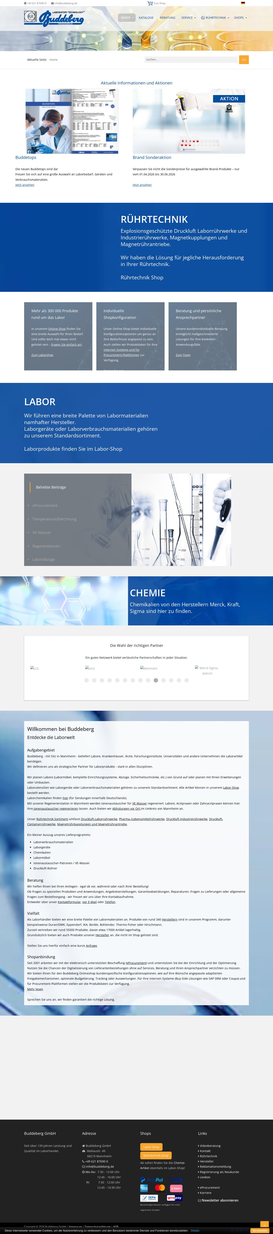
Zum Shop (159, 3)
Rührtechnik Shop (142, 277)
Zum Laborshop (42, 355)
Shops (239, 18)
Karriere (205, 1193)
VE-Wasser (139, 803)
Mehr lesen (35, 989)
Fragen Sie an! (113, 371)
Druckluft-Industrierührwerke (186, 819)
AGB (115, 1218)
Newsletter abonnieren (220, 1200)
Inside (125, 18)
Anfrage (91, 946)
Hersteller (102, 935)
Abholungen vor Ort (126, 809)
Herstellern (169, 919)
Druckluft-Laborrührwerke (99, 819)
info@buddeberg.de (64, 3)
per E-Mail (89, 902)
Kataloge (146, 18)
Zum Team (183, 355)
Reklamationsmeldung (215, 1166)
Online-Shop (57, 329)
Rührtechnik (208, 1156)
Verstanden (259, 1230)
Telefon (110, 902)
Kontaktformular (69, 902)
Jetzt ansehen (24, 185)
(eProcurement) (136, 963)
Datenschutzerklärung (97, 1218)
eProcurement (210, 1187)
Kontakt (205, 1151)
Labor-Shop (108, 448)
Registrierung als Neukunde (219, 1172)
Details (195, 1230)
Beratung (167, 18)
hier (162, 610)
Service (187, 18)
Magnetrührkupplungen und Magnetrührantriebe (92, 824)
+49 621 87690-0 (35, 3)
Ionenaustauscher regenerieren (55, 809)
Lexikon (205, 1177)
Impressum (75, 1218)
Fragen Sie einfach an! (66, 345)
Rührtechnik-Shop (156, 1155)
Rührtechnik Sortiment (52, 819)
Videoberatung (210, 1146)
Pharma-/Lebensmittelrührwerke (142, 819)
